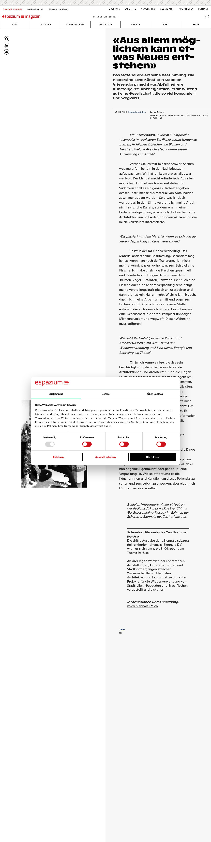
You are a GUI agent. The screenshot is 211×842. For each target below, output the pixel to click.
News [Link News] (15, 24)
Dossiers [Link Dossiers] (45, 24)
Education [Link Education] (105, 24)
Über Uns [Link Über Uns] (114, 8)
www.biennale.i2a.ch (142, 606)
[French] (35, 9)
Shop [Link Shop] (196, 24)
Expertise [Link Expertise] (130, 8)
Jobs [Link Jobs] (166, 24)
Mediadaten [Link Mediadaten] (167, 8)
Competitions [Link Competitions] (75, 24)
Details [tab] (106, 394)
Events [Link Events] (135, 24)
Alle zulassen (153, 457)
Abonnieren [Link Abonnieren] (186, 8)
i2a (120, 632)
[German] (12, 9)
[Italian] (58, 9)
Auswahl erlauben (105, 457)
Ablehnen (58, 457)
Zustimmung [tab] (56, 394)
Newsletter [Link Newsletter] (148, 8)
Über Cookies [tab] (155, 394)
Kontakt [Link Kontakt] (203, 8)
